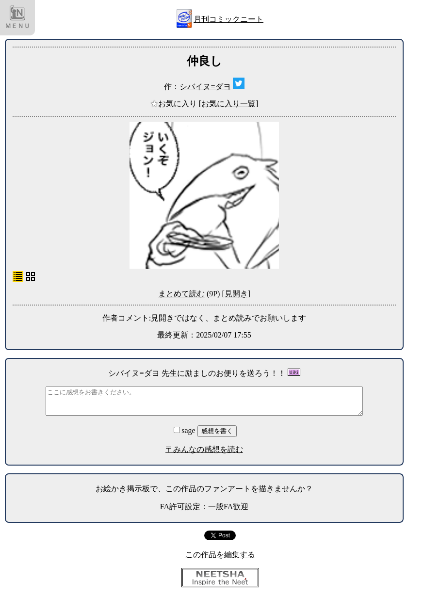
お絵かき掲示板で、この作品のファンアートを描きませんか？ (204, 488)
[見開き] (236, 294)
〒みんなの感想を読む (204, 449)
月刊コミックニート (228, 19)
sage (185, 430)
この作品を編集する (220, 554)
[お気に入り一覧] (229, 103)
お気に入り (174, 103)
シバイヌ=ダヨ (204, 86)
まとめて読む (181, 294)
